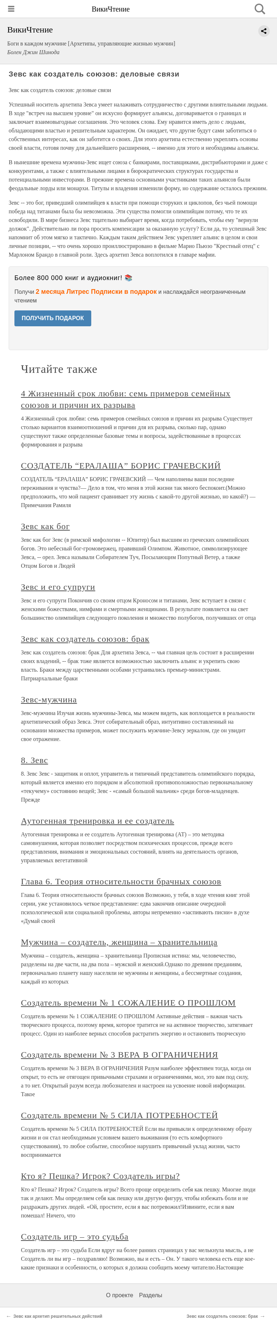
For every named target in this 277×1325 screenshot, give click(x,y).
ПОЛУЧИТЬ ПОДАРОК (53, 318)
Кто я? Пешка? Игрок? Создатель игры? (100, 1176)
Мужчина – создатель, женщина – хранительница (119, 942)
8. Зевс (34, 760)
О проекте (119, 1295)
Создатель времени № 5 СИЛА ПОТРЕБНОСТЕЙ (119, 1115)
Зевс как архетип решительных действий (57, 1316)
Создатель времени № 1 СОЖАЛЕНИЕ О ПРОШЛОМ (128, 1002)
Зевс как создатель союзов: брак (85, 639)
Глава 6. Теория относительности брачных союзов (121, 881)
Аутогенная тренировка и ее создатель (97, 820)
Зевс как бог (45, 526)
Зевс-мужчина (49, 699)
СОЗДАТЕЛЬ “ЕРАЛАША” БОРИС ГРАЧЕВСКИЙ (121, 465)
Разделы (150, 1295)
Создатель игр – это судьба (74, 1236)
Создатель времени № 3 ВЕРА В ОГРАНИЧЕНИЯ (119, 1054)
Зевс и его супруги (58, 587)
